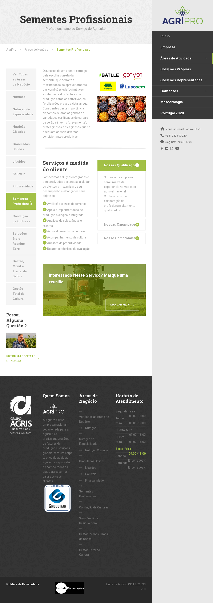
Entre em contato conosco (21, 359)
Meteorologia (171, 102)
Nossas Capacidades (120, 224)
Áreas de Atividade (176, 58)
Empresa (167, 47)
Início (165, 36)
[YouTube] (177, 148)
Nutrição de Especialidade (23, 111)
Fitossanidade (23, 186)
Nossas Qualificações (121, 165)
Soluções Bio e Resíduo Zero (20, 241)
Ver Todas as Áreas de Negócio (21, 79)
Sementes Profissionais (22, 201)
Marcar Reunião (122, 304)
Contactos (169, 91)
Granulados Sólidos (21, 146)
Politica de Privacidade (22, 584)
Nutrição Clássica (19, 129)
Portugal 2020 (172, 113)
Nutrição (19, 97)
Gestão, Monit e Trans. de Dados (20, 268)
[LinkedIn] (167, 148)
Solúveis (19, 174)
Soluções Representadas (181, 80)
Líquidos (19, 161)
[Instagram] (172, 148)
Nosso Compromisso (121, 238)
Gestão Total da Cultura (18, 294)
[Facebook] (162, 148)
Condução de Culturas (21, 218)
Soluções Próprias (175, 69)
